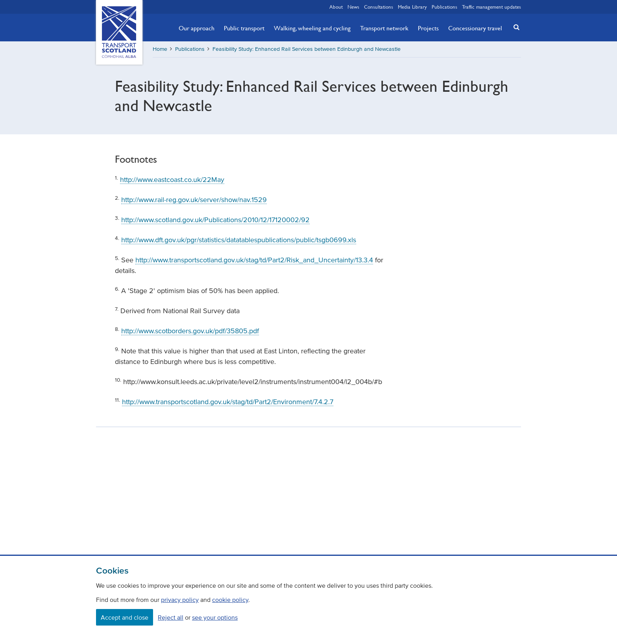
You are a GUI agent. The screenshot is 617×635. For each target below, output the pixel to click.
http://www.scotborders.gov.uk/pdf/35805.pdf (190, 331)
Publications (444, 7)
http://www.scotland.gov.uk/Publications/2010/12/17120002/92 (215, 220)
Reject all (170, 617)
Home (160, 49)
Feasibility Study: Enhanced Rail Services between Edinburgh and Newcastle (306, 49)
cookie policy (230, 599)
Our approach (196, 28)
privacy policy (180, 599)
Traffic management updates (491, 7)
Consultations (378, 7)
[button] (514, 27)
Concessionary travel (475, 28)
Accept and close (124, 617)
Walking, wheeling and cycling (312, 28)
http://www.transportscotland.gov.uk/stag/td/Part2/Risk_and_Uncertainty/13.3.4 (254, 260)
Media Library (412, 7)
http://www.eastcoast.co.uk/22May (172, 180)
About (336, 7)
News (353, 7)
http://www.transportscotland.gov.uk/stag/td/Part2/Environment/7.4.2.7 (227, 402)
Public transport (244, 28)
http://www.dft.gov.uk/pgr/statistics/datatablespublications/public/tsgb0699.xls (238, 240)
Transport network (384, 28)
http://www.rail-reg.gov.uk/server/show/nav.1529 (194, 200)
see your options (215, 617)
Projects (428, 28)
